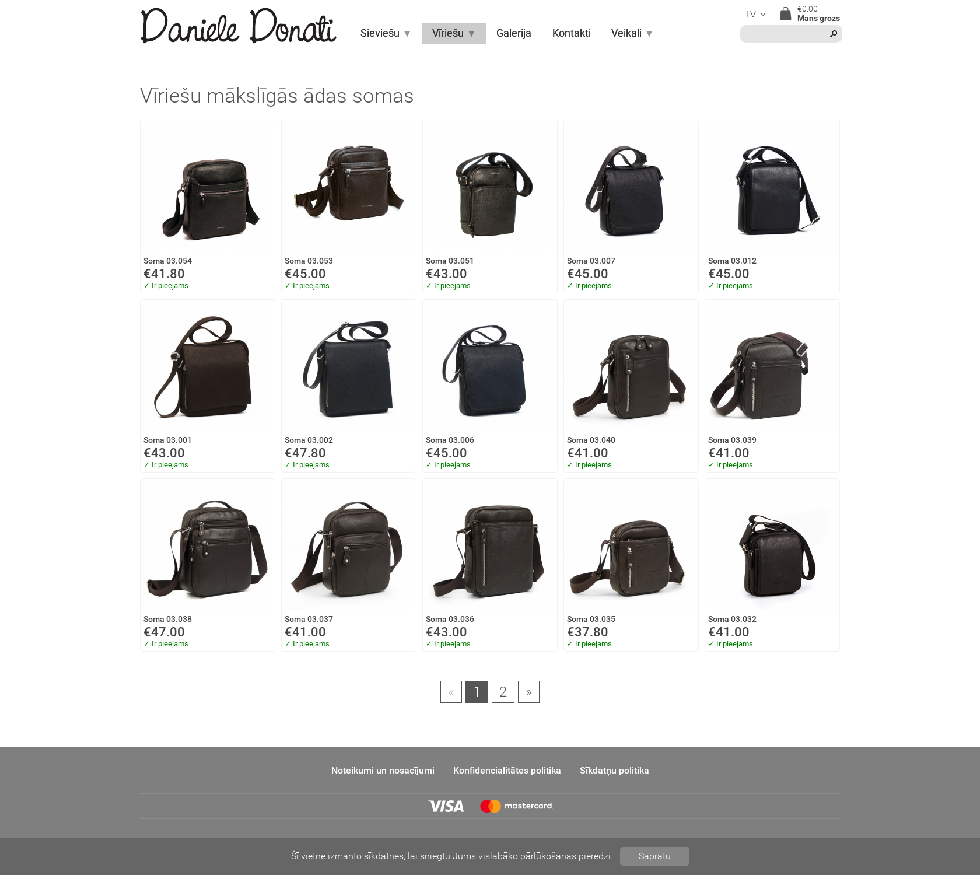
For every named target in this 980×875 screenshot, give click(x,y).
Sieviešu (386, 33)
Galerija (513, 33)
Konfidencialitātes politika (507, 770)
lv (757, 14)
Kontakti (571, 33)
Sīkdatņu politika (614, 770)
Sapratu (655, 856)
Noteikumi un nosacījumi (383, 770)
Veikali (632, 33)
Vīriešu (454, 33)
